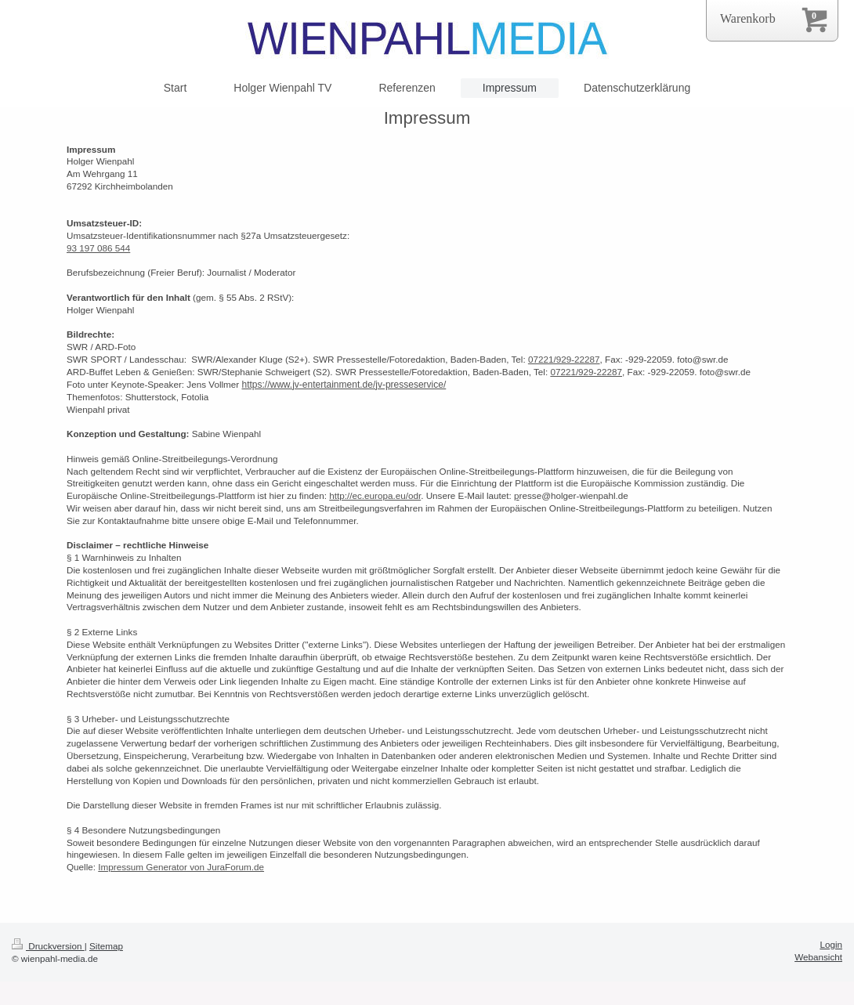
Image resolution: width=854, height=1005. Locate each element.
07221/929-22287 (564, 359)
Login (831, 944)
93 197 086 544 (98, 248)
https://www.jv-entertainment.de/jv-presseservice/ (343, 384)
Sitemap (106, 946)
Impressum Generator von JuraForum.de (181, 867)
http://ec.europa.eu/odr (375, 495)
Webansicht (818, 957)
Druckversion (48, 946)
